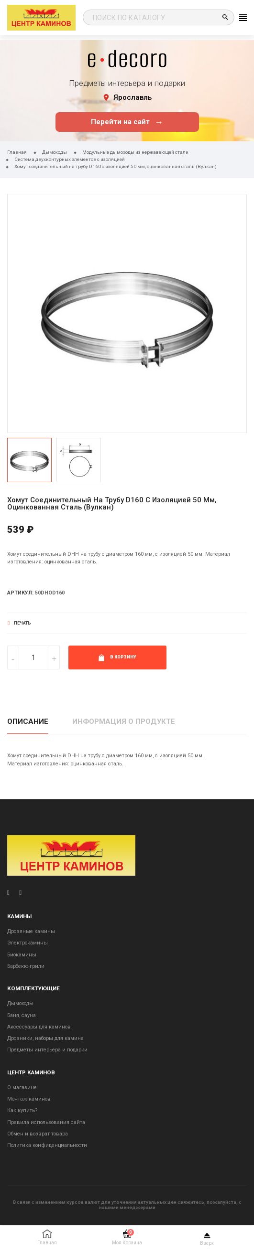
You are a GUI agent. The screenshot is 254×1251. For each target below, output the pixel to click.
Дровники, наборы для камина (45, 1038)
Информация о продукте (123, 721)
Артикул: (20, 593)
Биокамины (21, 955)
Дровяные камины (31, 931)
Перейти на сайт (127, 122)
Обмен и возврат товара (37, 1134)
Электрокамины (27, 943)
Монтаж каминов (29, 1099)
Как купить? (22, 1110)
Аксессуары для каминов (39, 1027)
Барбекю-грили (25, 966)
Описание (27, 721)
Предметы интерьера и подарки (47, 1050)
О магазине (22, 1087)
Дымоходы (20, 1003)
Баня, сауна (21, 1015)
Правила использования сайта (46, 1122)
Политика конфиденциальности (47, 1145)
